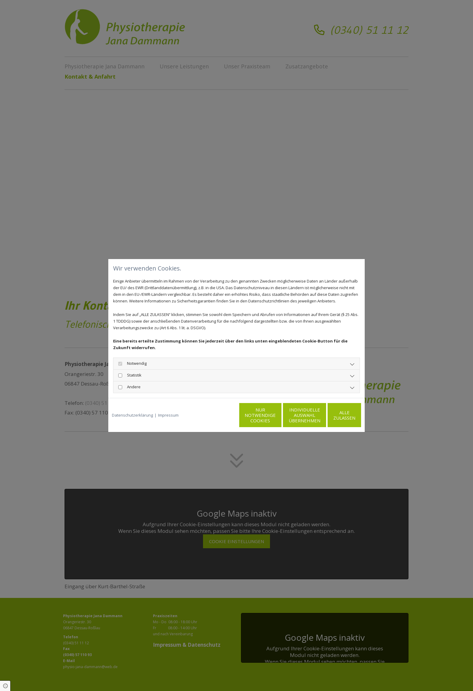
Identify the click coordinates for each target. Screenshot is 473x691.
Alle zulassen (333, 415)
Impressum (168, 415)
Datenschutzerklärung (132, 415)
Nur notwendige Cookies (219, 415)
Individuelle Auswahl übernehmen (276, 415)
